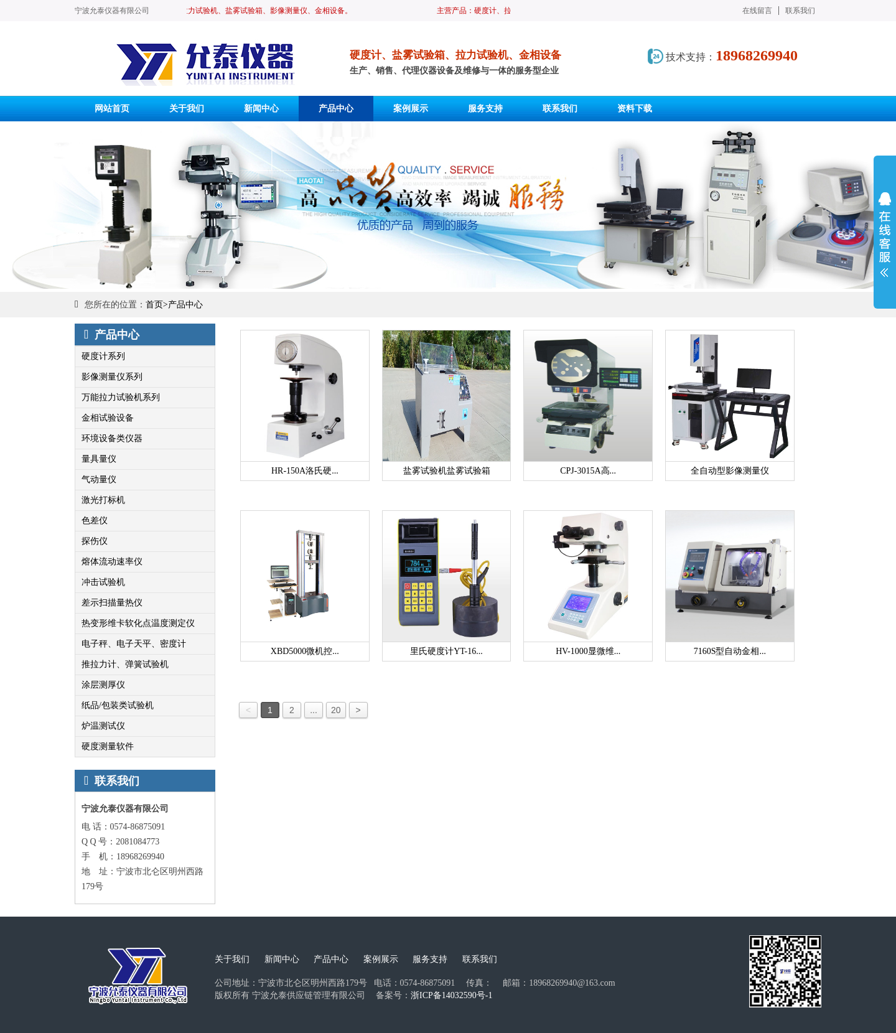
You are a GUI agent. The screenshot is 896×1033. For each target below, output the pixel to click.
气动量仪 (99, 479)
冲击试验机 (103, 582)
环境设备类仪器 (112, 438)
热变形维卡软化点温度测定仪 (138, 623)
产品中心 (185, 304)
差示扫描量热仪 (112, 602)
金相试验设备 (108, 418)
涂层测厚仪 (103, 684)
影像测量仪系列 (112, 376)
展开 (885, 234)
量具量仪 (99, 459)
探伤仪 (95, 541)
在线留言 (757, 10)
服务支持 (430, 959)
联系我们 (800, 10)
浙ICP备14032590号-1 (451, 995)
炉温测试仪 (103, 726)
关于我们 (232, 959)
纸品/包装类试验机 (118, 705)
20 (336, 710)
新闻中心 (281, 959)
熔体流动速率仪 (112, 561)
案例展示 (380, 959)
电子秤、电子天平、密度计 (134, 643)
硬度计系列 (103, 356)
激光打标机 (103, 500)
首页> (157, 304)
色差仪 (95, 520)
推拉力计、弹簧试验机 (125, 664)
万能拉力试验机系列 (121, 397)
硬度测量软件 (108, 746)
